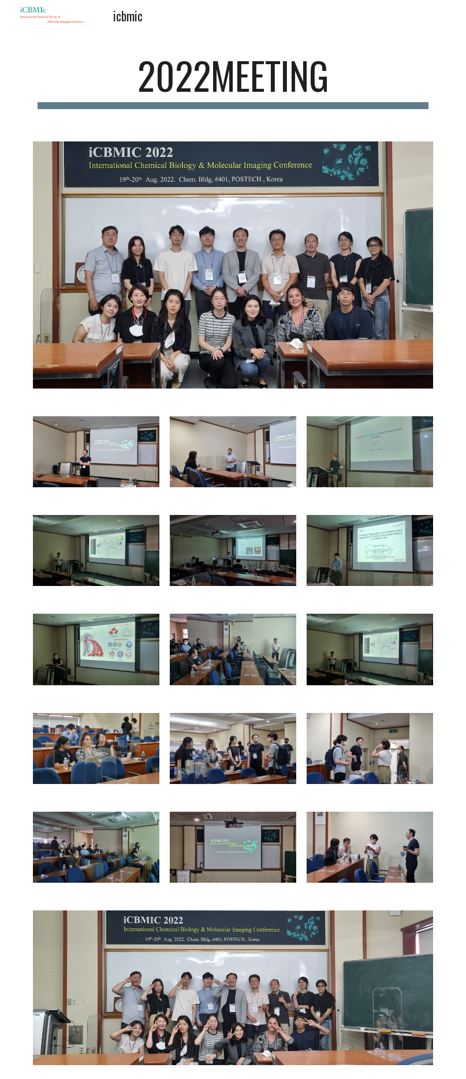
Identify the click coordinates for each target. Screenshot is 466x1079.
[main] (233, 81)
